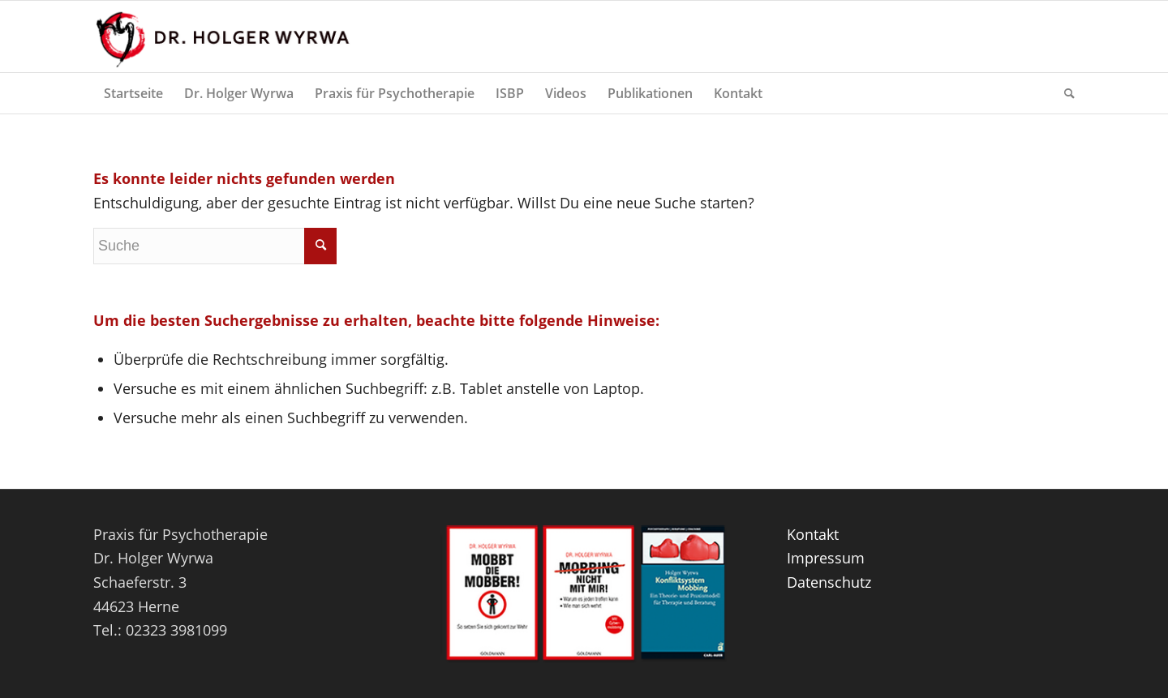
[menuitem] (133, 93)
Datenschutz (829, 582)
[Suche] (1064, 93)
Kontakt (813, 534)
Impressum (826, 557)
